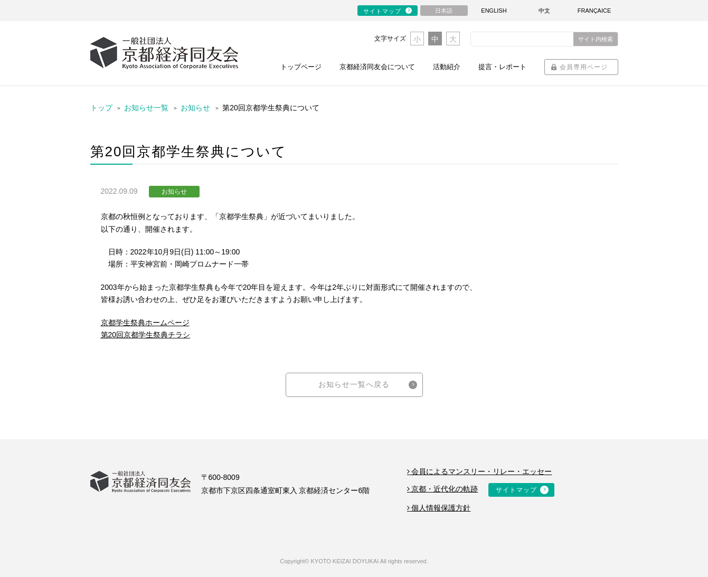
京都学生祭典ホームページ (145, 322)
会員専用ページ (584, 67)
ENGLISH (493, 10)
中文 (544, 10)
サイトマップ (382, 11)
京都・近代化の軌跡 (442, 489)
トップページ (301, 67)
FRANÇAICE (594, 10)
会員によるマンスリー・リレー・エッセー (479, 471)
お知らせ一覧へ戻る (354, 384)
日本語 (443, 10)
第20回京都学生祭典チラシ (146, 334)
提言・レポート (502, 67)
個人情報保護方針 (439, 508)
